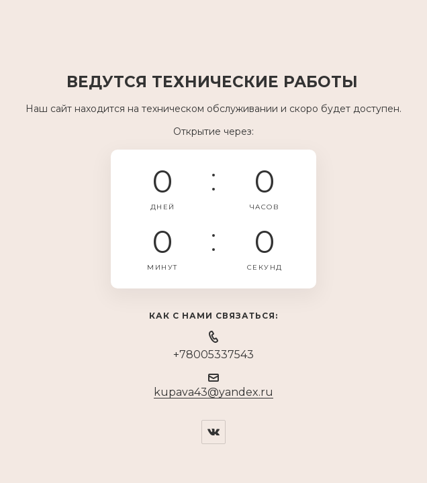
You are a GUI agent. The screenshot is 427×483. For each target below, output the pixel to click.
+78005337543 (213, 354)
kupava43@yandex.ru (213, 392)
